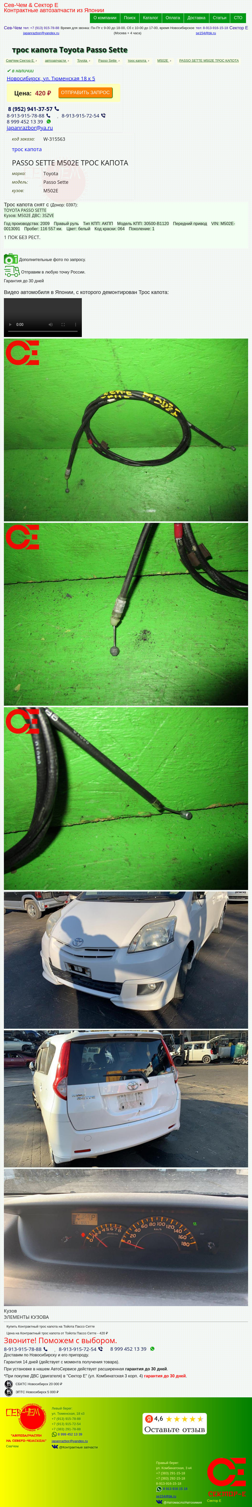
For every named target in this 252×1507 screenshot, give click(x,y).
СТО (238, 18)
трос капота (137, 60)
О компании (105, 18)
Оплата (173, 18)
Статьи (220, 18)
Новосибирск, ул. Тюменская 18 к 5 (51, 78)
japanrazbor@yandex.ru (41, 33)
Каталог (150, 18)
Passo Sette (108, 60)
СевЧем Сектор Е (20, 60)
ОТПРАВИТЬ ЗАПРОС (85, 92)
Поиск (129, 18)
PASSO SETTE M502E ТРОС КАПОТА (209, 60)
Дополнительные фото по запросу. (45, 259)
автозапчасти (56, 60)
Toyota (82, 60)
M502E (163, 60)
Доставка (196, 18)
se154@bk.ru (206, 33)
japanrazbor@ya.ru (30, 127)
